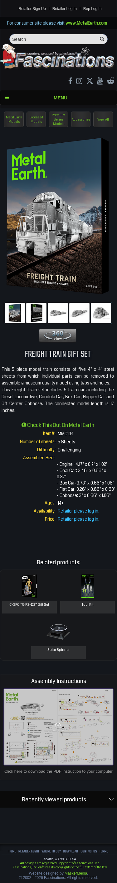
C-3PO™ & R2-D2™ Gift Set (29, 605)
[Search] (58, 39)
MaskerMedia (76, 873)
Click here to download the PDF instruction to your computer (58, 771)
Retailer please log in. (78, 511)
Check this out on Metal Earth (58, 425)
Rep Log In (92, 9)
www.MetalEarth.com (86, 23)
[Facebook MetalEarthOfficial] (70, 82)
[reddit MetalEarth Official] (110, 82)
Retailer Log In (64, 9)
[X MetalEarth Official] (89, 82)
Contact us (88, 851)
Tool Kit (88, 605)
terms (104, 851)
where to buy (51, 851)
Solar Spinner (58, 650)
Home (12, 851)
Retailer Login (28, 851)
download (70, 851)
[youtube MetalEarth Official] (100, 82)
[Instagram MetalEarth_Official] (79, 82)
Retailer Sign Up (32, 9)
